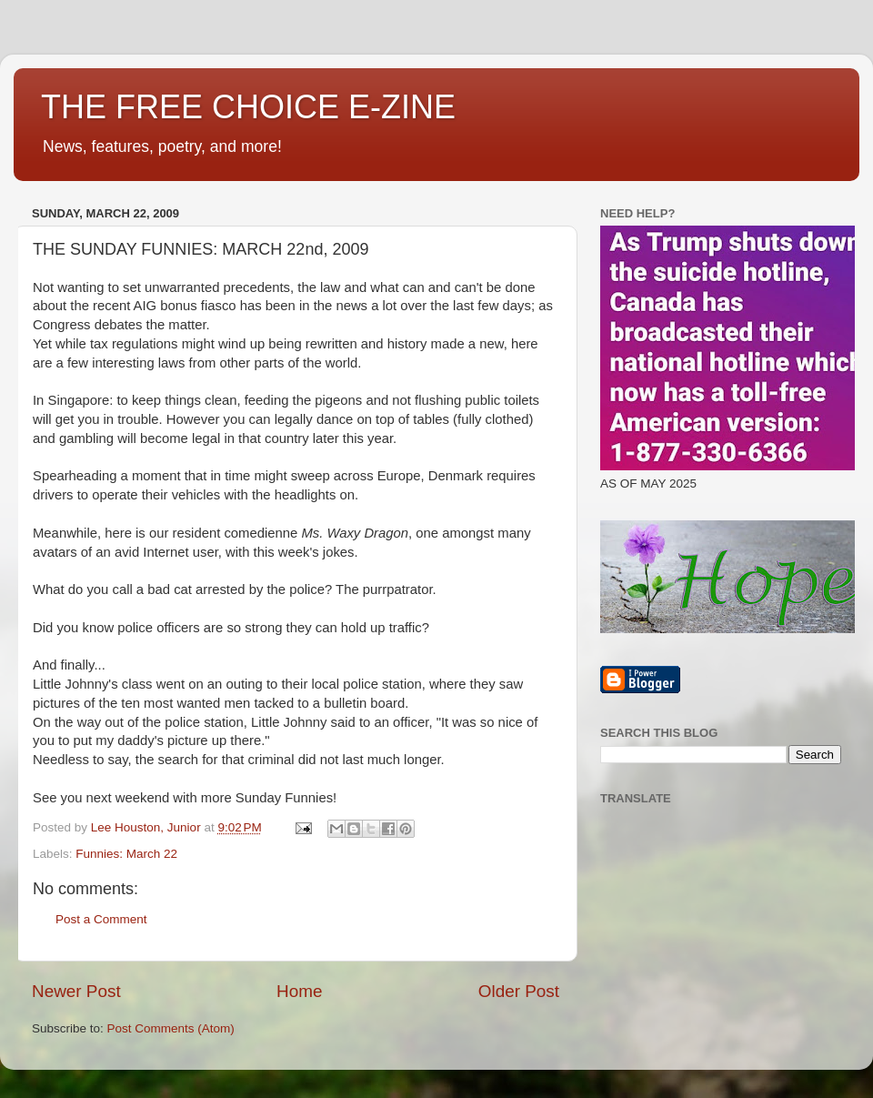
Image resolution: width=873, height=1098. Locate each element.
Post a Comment (101, 919)
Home (299, 991)
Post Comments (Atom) (171, 1028)
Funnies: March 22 (126, 854)
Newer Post (76, 991)
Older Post (518, 991)
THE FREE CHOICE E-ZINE (248, 107)
